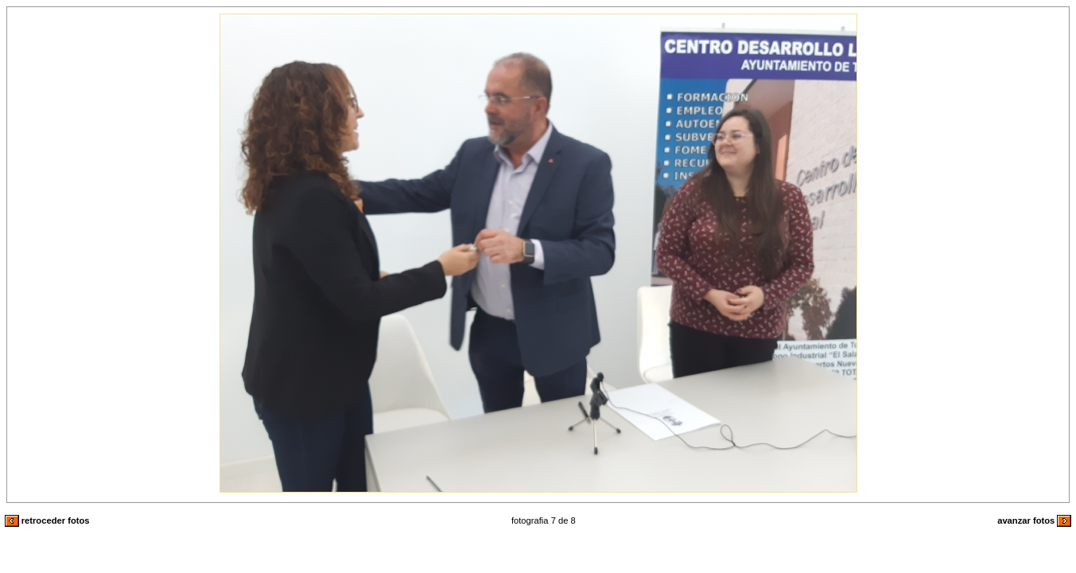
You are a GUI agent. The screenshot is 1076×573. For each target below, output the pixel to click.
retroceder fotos (47, 520)
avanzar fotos (1034, 520)
